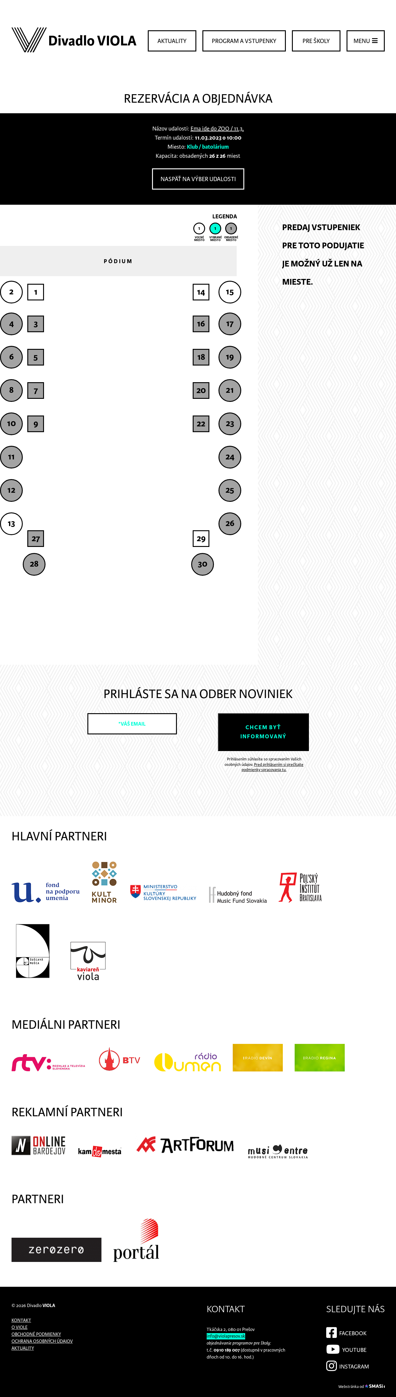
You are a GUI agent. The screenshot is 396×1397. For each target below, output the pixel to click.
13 (11, 523)
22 (201, 423)
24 (230, 456)
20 (201, 390)
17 (230, 323)
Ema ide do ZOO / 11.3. (217, 129)
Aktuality (172, 41)
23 (230, 423)
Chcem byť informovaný (263, 732)
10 (11, 423)
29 (201, 538)
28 (34, 564)
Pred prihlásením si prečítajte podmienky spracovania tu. (272, 767)
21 (230, 390)
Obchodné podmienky (36, 1334)
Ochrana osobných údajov (42, 1341)
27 (36, 538)
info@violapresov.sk (226, 1336)
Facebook (346, 1331)
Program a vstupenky (244, 41)
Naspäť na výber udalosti (198, 179)
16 (201, 323)
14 (201, 292)
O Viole (20, 1327)
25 (229, 490)
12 (11, 490)
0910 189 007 (227, 1350)
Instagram (347, 1365)
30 (202, 564)
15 (230, 291)
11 (11, 456)
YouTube (346, 1348)
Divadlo (41, 1306)
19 (230, 356)
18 (201, 357)
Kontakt (21, 1320)
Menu (365, 41)
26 (230, 523)
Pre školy (316, 41)
